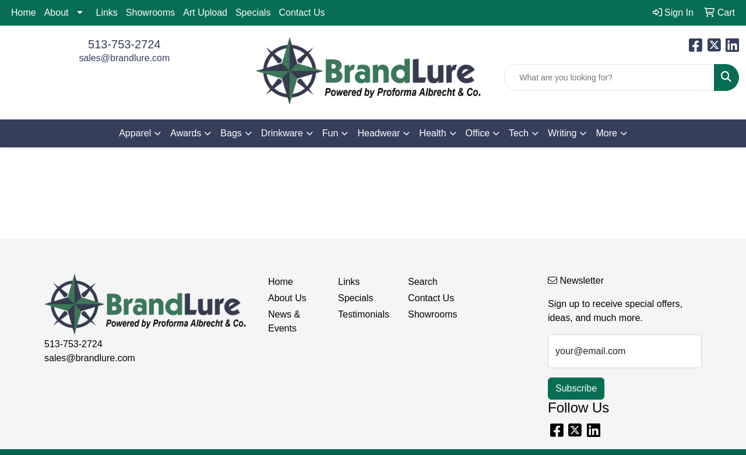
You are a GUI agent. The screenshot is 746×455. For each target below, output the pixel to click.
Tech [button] (519, 133)
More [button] (606, 133)
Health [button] (432, 133)
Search (423, 282)
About (56, 12)
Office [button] (478, 133)
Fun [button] (330, 133)
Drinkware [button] (282, 133)
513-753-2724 (124, 44)
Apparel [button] (135, 133)
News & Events (284, 321)
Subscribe (576, 388)
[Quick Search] (609, 77)
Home (23, 12)
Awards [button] (185, 133)
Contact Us (302, 12)
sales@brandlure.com (124, 58)
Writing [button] (562, 133)
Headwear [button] (378, 133)
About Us (287, 298)
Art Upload (205, 12)
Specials (252, 12)
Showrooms (150, 12)
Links (107, 12)
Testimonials (363, 314)
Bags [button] (230, 133)
